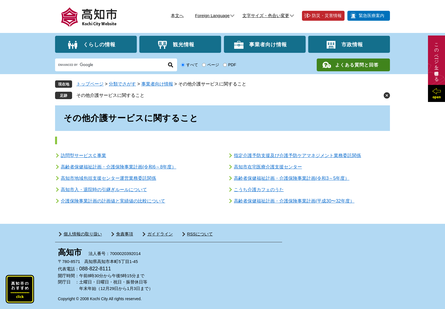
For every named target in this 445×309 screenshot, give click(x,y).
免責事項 (124, 233)
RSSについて (200, 233)
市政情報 (352, 44)
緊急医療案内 (371, 15)
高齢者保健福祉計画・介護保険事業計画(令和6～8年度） (118, 166)
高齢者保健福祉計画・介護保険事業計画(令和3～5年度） (291, 178)
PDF (232, 64)
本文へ (177, 15)
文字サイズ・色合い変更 (265, 15)
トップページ (90, 84)
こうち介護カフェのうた (259, 189)
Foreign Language (212, 15)
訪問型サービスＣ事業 (83, 155)
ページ (213, 64)
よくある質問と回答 (357, 64)
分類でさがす (122, 84)
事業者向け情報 (268, 44)
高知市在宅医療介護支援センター (268, 166)
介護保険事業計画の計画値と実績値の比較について (113, 201)
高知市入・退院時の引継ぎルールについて (104, 189)
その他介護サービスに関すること (110, 95)
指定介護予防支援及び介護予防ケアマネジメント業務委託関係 (297, 155)
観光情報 (183, 44)
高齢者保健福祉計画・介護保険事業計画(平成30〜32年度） (294, 201)
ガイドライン (160, 233)
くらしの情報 (99, 44)
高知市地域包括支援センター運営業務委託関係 (108, 178)
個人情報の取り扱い (83, 233)
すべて (192, 64)
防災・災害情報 (327, 15)
